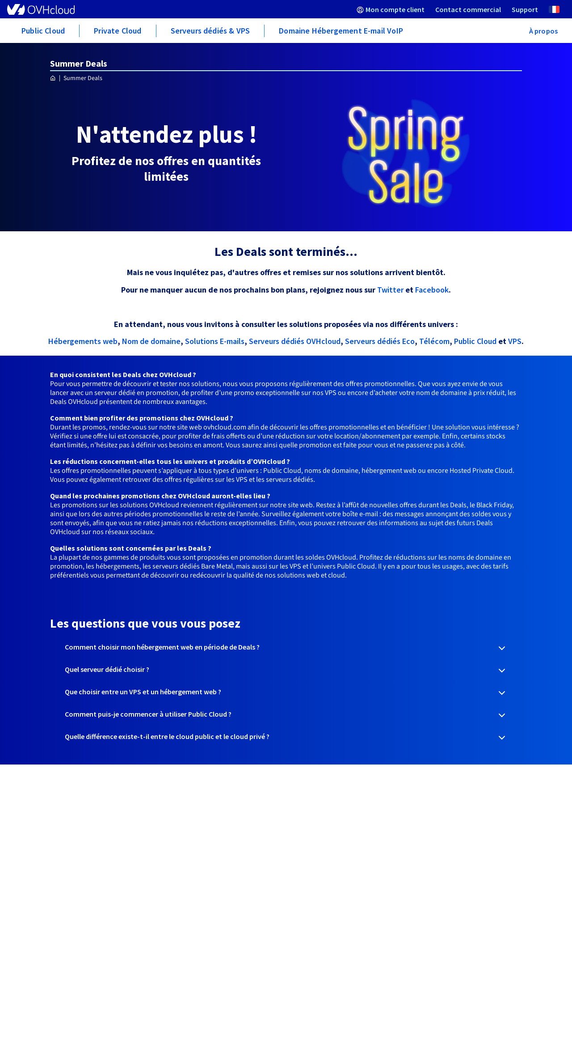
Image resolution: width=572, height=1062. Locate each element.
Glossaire (180, 845)
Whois (56, 871)
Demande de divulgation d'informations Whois (84, 903)
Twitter (391, 290)
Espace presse (307, 818)
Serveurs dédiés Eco (380, 341)
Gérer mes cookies (447, 998)
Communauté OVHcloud (204, 854)
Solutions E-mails (214, 341)
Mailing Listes (67, 854)
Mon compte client (75, 818)
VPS (515, 341)
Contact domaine (74, 880)
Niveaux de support (196, 862)
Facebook (432, 290)
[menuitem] (391, 9)
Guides (176, 827)
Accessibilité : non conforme (380, 998)
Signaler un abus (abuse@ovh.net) (100, 889)
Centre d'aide (187, 818)
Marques (59, 938)
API (51, 836)
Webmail (60, 827)
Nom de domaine (151, 341)
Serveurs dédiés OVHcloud (295, 341)
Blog (293, 827)
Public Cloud (475, 341)
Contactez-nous (192, 871)
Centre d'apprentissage (203, 836)
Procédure (62, 845)
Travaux (59, 862)
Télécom (434, 341)
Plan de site (471, 1009)
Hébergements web (83, 341)
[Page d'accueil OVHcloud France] (53, 78)
